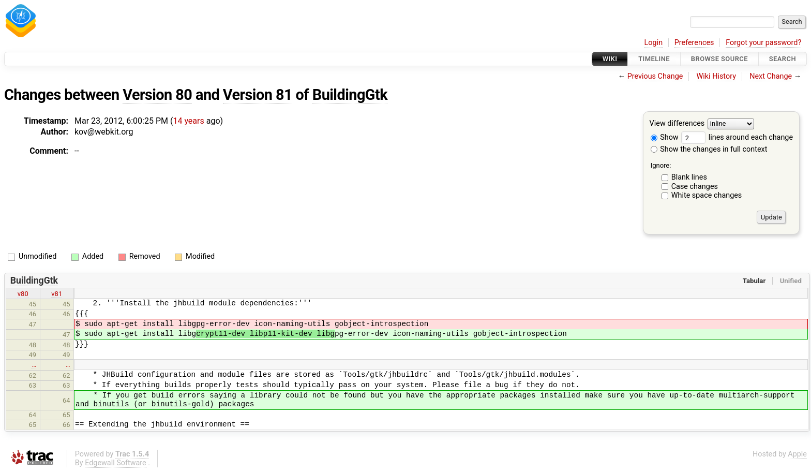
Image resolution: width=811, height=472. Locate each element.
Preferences (694, 42)
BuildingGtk (349, 95)
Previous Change (655, 76)
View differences (677, 124)
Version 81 (257, 95)
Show (665, 137)
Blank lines (689, 177)
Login (653, 42)
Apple (797, 454)
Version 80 (157, 95)
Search (782, 59)
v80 (23, 294)
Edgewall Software (115, 463)
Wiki (610, 59)
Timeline (654, 59)
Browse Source (719, 59)
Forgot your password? (763, 42)
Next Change (770, 76)
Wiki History (716, 76)
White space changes (706, 195)
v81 (56, 294)
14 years (188, 121)
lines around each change (737, 137)
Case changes (694, 186)
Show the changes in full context (709, 149)
